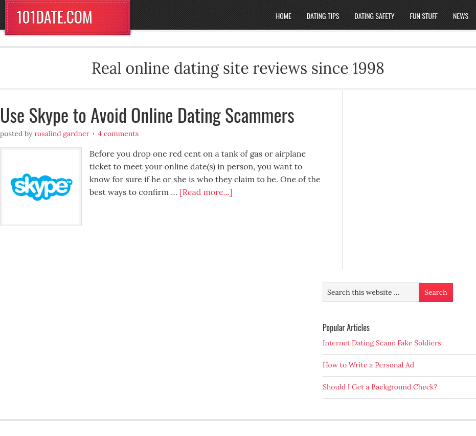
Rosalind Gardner (61, 133)
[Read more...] (205, 192)
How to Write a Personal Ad (368, 364)
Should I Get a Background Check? (380, 386)
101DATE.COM (54, 16)
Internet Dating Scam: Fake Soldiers (382, 342)
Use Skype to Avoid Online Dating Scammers (147, 114)
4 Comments (118, 133)
